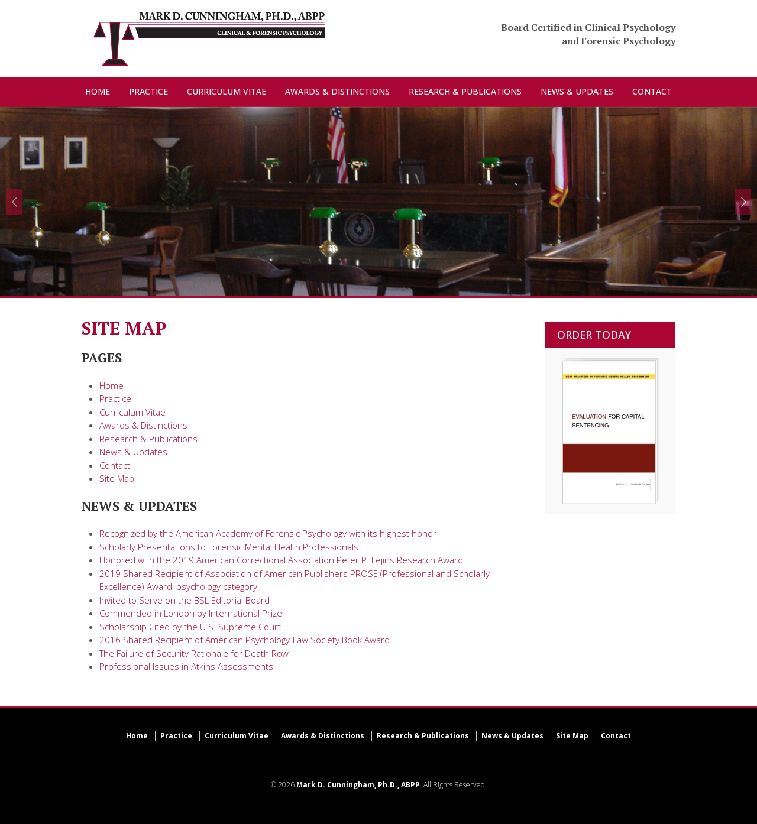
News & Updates (133, 452)
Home (111, 385)
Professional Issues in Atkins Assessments (186, 666)
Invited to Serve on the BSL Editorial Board (184, 600)
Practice (115, 398)
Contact (114, 465)
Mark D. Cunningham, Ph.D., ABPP (358, 785)
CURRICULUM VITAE (226, 91)
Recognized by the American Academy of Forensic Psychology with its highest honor (267, 533)
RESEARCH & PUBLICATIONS (465, 91)
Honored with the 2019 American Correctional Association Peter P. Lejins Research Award (281, 560)
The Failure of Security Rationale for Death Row (194, 653)
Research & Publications (148, 439)
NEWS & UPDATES (577, 91)
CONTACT (652, 91)
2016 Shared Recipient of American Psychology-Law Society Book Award (244, 639)
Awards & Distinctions (143, 425)
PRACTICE (148, 91)
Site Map (116, 478)
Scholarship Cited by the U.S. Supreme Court (190, 626)
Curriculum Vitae (132, 412)
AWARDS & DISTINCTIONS (337, 91)
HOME (97, 91)
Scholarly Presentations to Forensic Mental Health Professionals (228, 547)
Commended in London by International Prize (190, 613)
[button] (14, 202)
